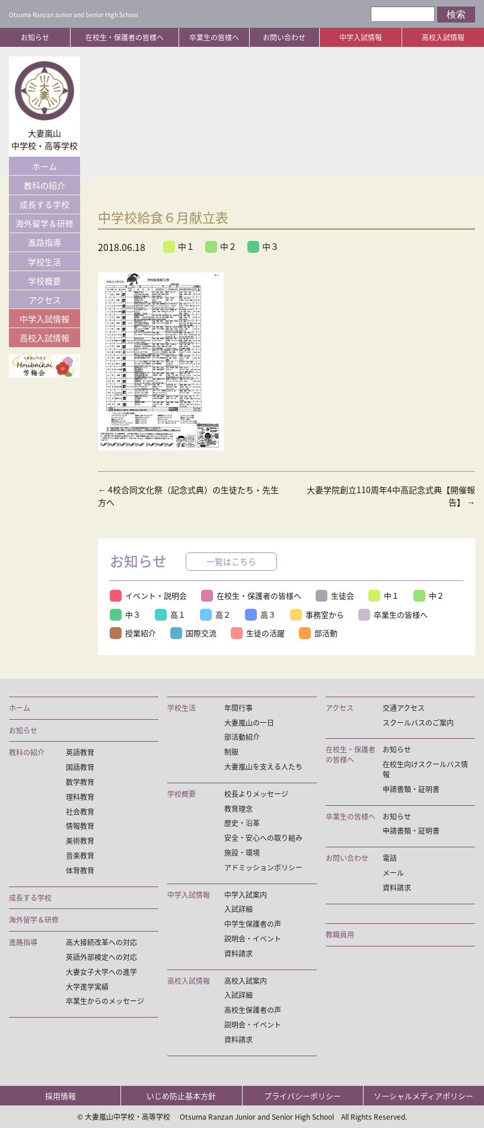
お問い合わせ (284, 37)
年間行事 (238, 708)
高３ (260, 614)
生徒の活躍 (258, 632)
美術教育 (80, 841)
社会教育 (80, 812)
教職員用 (340, 935)
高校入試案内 (245, 981)
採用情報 (60, 1095)
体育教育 (80, 871)
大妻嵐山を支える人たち (263, 767)
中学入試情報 (360, 37)
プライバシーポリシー (302, 1095)
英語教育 (80, 753)
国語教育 (80, 767)
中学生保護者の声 (252, 924)
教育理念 (238, 809)
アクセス (44, 300)
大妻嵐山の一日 (249, 723)
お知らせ (35, 37)
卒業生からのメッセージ (105, 1001)
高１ (170, 614)
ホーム (44, 166)
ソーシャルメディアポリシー (423, 1095)
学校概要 (44, 281)
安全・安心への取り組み (263, 838)
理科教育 (80, 797)
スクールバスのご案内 (418, 723)
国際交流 (193, 632)
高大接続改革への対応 (101, 943)
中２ (221, 246)
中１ (179, 246)
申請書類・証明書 (411, 789)
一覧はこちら (231, 561)
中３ (263, 246)
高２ (215, 614)
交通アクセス (404, 708)
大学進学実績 (87, 987)
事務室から (317, 614)
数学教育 (80, 782)
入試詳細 (238, 909)
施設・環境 (242, 853)
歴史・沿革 (242, 823)
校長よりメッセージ (256, 794)
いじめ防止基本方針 (181, 1095)
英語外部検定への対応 (101, 957)
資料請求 (238, 954)
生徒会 (335, 595)
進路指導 (44, 242)
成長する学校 (44, 204)
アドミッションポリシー (263, 868)
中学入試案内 (245, 895)
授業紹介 (133, 632)
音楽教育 (80, 856)
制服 (231, 752)
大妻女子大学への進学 (101, 972)
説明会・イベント (252, 939)
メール (393, 873)
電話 (390, 858)
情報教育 (80, 826)
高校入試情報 (443, 37)
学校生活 (44, 262)
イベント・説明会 (148, 595)
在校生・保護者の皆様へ (124, 37)
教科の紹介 (44, 185)
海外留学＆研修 (44, 223)
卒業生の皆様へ (214, 37)
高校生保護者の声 (252, 1010)
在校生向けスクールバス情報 (425, 770)
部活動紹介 (242, 737)
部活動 (318, 632)
